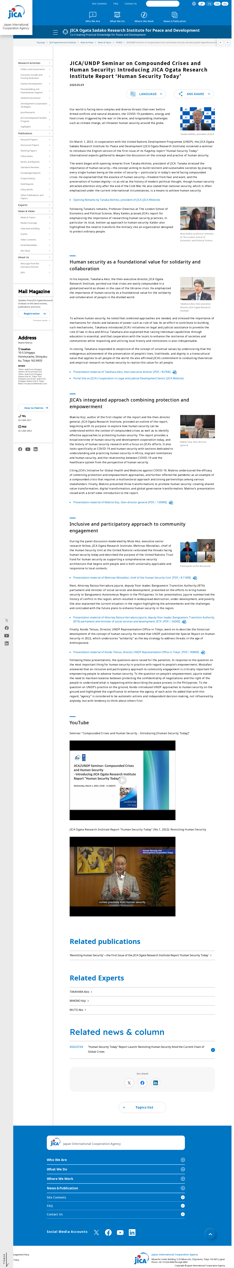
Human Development (31, 83)
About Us (23, 257)
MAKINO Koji (80, 1001)
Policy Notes (27, 156)
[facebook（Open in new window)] (6, 628)
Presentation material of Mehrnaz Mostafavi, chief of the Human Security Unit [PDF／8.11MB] (135, 577)
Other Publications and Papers (32, 197)
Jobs (23, 272)
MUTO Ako (78, 1010)
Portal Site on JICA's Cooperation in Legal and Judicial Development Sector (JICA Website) (128, 378)
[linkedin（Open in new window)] (6, 643)
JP (201, 4)
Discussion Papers (30, 145)
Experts (22, 205)
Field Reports (27, 184)
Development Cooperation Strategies (34, 105)
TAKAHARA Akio (81, 992)
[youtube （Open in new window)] (120, 1232)
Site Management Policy (18, 1254)
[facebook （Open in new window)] (108, 1232)
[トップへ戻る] (210, 1234)
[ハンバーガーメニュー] (55, 32)
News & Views (26, 211)
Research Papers (29, 139)
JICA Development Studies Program (34, 119)
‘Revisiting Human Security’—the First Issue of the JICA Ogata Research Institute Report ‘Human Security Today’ (141, 955)
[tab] (194, 4)
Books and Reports (30, 161)
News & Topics (28, 217)
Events (24, 233)
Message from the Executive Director (30, 265)
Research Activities (29, 63)
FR (217, 4)
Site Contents (99, 3)
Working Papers (29, 150)
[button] (34, 313)
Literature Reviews (30, 167)
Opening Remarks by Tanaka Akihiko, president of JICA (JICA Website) (116, 200)
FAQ (115, 3)
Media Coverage (29, 222)
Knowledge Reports (31, 172)
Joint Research (28, 112)
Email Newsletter (29, 245)
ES (225, 4)
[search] (162, 4)
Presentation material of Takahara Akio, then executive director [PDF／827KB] (125, 372)
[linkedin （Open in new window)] (132, 1232)
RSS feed (25, 250)
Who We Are (57, 1159)
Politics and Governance (33, 69)
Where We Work (60, 1178)
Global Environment (30, 97)
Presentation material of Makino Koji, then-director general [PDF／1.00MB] (123, 502)
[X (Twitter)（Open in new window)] (6, 620)
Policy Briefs (27, 189)
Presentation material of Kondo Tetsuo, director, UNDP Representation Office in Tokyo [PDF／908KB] (139, 652)
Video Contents (28, 239)
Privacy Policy (13, 1260)
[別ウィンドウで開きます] (129, 1083)
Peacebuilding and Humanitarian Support (32, 91)
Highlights (26, 126)
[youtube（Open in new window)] (6, 635)
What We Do (57, 1169)
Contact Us (131, 3)
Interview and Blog (30, 228)
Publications (25, 133)
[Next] (227, 42)
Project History (28, 178)
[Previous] (220, 42)
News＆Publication (62, 1188)
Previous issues (40, 320)
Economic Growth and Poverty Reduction (31, 76)
